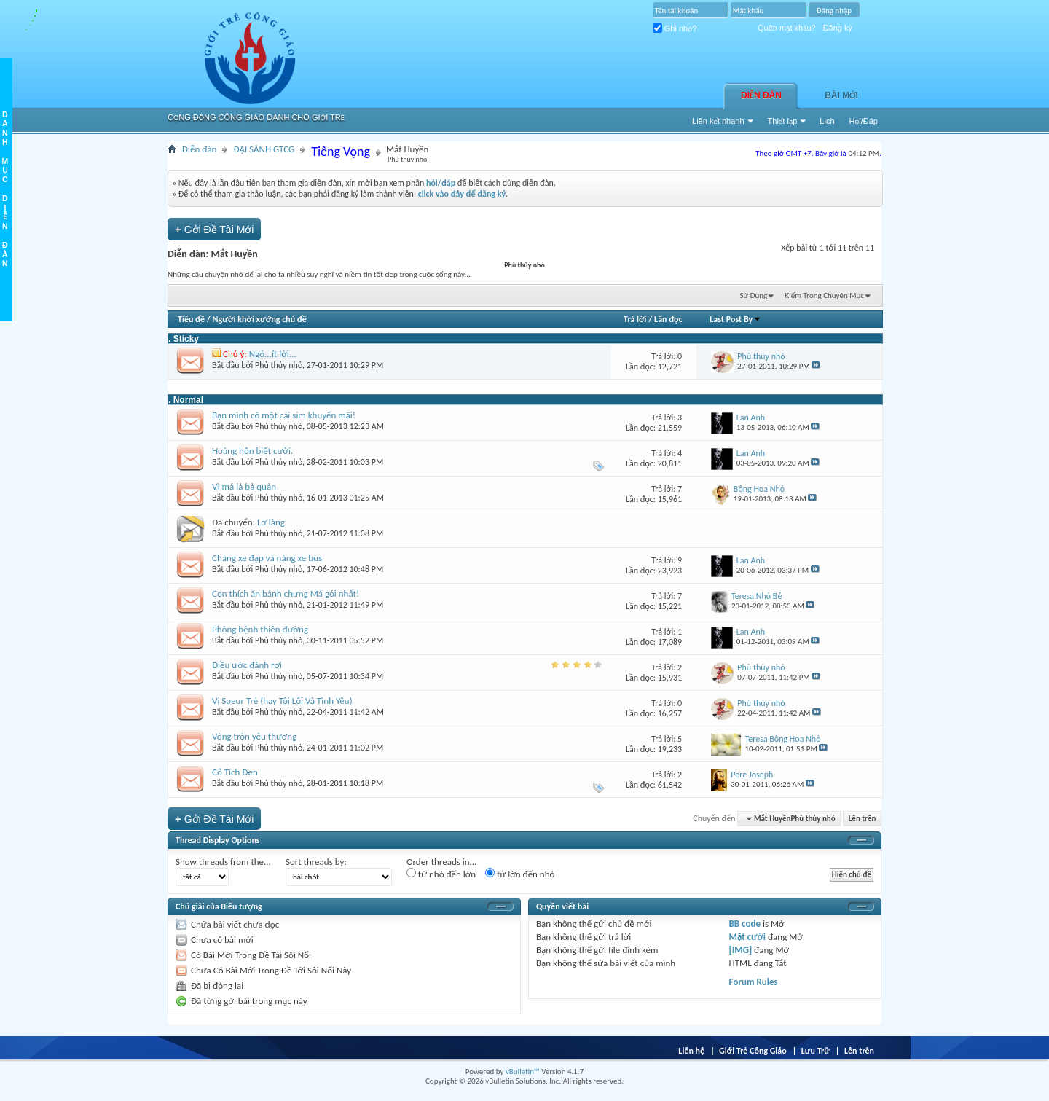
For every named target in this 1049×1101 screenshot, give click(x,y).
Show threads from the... (223, 861)
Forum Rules (753, 981)
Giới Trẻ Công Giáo (753, 1051)
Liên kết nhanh (718, 121)
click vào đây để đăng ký (462, 194)
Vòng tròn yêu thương (254, 736)
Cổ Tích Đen (235, 772)
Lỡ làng (271, 522)
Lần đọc (668, 319)
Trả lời (635, 319)
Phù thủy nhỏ (278, 365)
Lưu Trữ (815, 1051)
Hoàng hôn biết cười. (252, 450)
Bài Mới (841, 95)
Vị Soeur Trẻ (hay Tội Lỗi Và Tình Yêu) (282, 700)
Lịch (827, 121)
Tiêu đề (191, 319)
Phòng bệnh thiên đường (260, 629)
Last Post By (735, 319)
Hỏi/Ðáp (863, 121)
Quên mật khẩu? (787, 27)
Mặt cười (747, 936)
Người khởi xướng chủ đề (260, 319)
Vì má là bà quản (244, 486)
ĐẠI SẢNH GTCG (263, 149)
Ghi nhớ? (675, 28)
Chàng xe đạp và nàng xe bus (267, 557)
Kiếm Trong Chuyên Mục (824, 295)
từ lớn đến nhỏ (519, 873)
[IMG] (741, 949)
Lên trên (862, 818)
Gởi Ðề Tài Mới (214, 229)
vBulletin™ (523, 1071)
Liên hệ (691, 1051)
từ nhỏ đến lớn (441, 873)
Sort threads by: (316, 861)
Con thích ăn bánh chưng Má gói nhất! (285, 593)
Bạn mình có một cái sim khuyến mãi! (283, 415)
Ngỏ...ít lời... (272, 353)
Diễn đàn (761, 95)
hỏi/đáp (440, 183)
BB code (745, 923)
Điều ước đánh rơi (247, 664)
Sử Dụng (754, 295)
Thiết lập (783, 121)
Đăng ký (837, 27)
